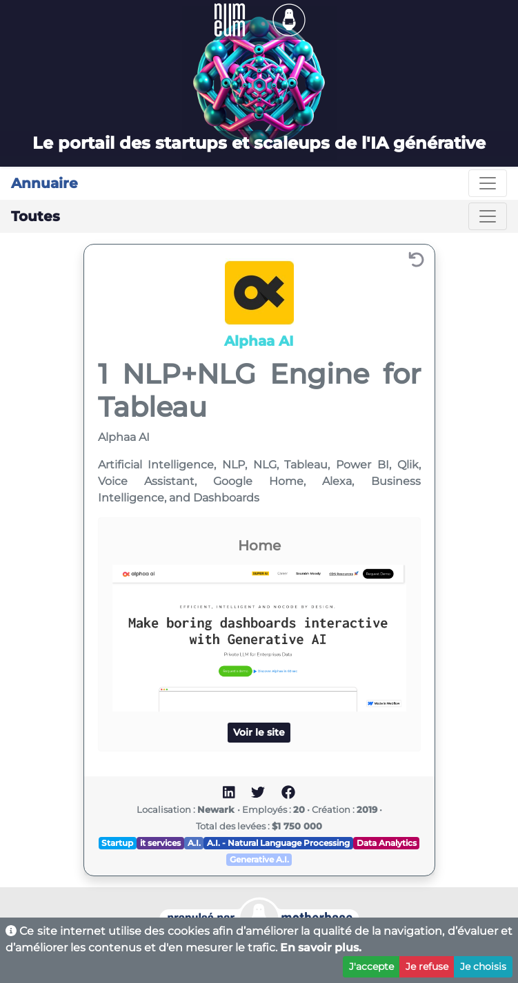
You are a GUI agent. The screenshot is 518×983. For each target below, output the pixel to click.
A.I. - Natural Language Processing (278, 843)
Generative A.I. (259, 859)
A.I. (194, 843)
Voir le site (259, 732)
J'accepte (371, 966)
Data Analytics (387, 843)
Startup (117, 843)
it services (160, 843)
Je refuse (427, 966)
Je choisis (483, 966)
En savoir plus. (320, 947)
